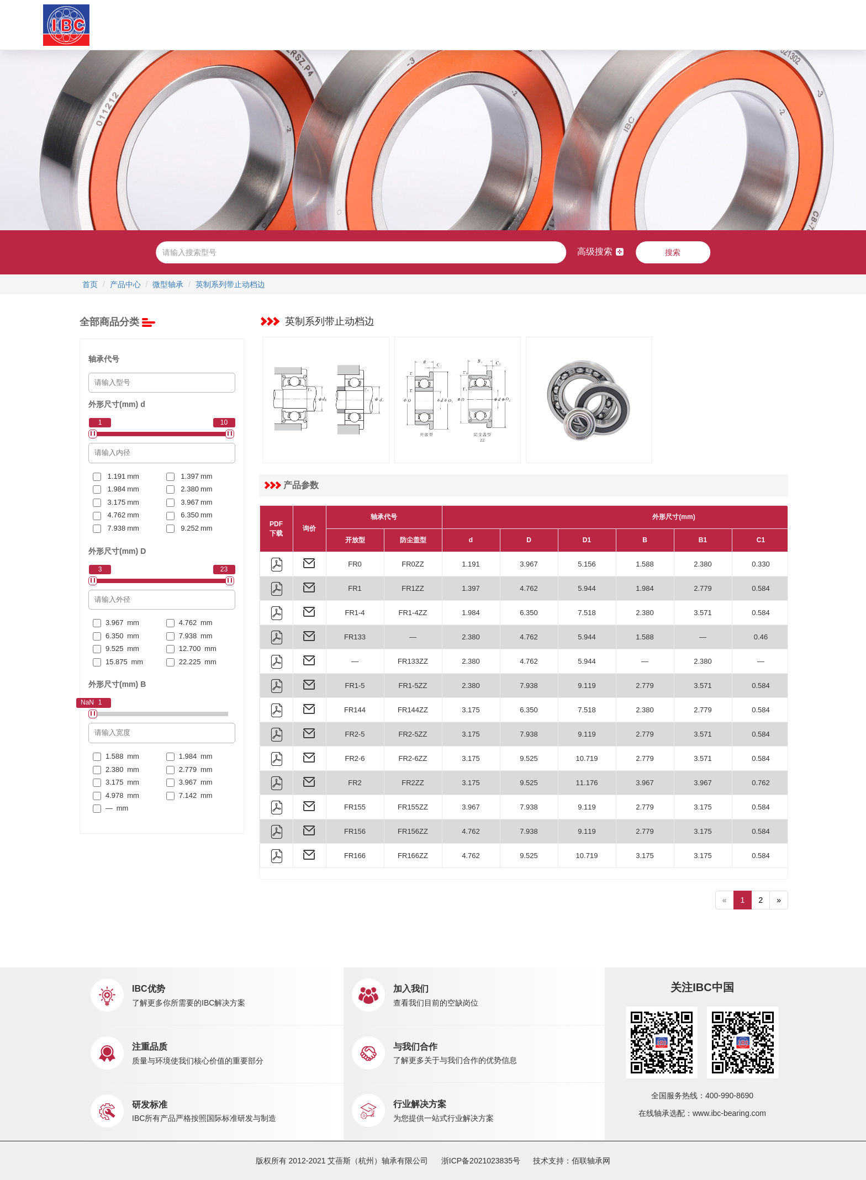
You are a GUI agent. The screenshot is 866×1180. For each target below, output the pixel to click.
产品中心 (302, 24)
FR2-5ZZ (413, 734)
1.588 (645, 564)
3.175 (471, 710)
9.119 (587, 685)
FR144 (355, 710)
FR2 (355, 783)
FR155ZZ (413, 807)
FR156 (355, 831)
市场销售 (414, 24)
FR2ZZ (413, 783)
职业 (541, 24)
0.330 (761, 564)
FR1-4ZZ (413, 612)
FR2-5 (355, 734)
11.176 (587, 783)
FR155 (355, 807)
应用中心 (358, 24)
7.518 (587, 612)
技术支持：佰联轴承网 (571, 1160)
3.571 (703, 612)
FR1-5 (355, 685)
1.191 (471, 564)
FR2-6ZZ (413, 758)
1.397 (471, 588)
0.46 (761, 637)
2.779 (703, 588)
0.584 (761, 588)
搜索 (672, 252)
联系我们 (588, 24)
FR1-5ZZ (413, 685)
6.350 (529, 612)
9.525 (529, 758)
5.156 (587, 564)
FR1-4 (355, 612)
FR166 (355, 855)
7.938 (529, 685)
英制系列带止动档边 (230, 284)
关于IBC (236, 24)
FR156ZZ (413, 831)
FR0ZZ (413, 564)
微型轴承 (167, 284)
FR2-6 (355, 758)
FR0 (355, 564)
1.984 (645, 588)
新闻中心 (482, 24)
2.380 (703, 564)
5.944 (587, 588)
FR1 (355, 588)
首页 (190, 24)
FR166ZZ (413, 855)
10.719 (587, 758)
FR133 (355, 637)
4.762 (529, 588)
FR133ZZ (413, 661)
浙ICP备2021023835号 (480, 1160)
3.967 (529, 564)
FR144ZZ (413, 710)
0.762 (761, 783)
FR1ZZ (413, 588)
